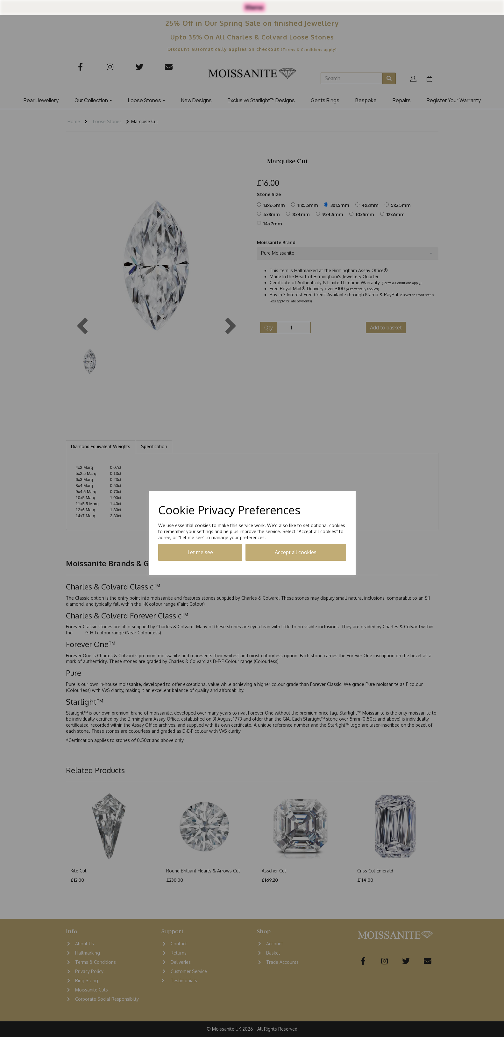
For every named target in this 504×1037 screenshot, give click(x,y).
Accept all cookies (295, 552)
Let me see (200, 552)
